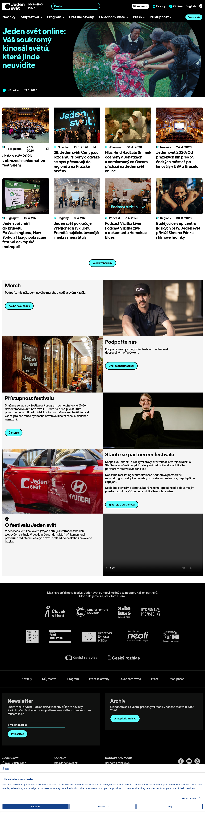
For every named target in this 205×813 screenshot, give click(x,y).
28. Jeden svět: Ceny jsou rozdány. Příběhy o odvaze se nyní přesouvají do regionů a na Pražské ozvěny (77, 161)
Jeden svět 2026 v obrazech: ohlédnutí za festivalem (23, 160)
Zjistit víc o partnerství (122, 509)
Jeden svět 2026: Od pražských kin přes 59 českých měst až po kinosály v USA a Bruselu (177, 159)
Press (137, 17)
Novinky (8, 17)
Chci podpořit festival (121, 370)
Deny (169, 806)
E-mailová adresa (18, 724)
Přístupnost (159, 17)
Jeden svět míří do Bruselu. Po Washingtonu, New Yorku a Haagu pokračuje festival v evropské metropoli (24, 239)
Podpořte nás (194, 17)
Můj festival (30, 17)
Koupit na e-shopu (19, 310)
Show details (189, 798)
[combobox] (75, 6)
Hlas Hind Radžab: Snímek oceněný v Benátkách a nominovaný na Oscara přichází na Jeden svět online (128, 161)
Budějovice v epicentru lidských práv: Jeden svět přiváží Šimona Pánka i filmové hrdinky (178, 235)
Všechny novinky (102, 267)
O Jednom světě (112, 17)
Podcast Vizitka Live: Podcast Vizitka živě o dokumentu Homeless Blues (126, 235)
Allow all (35, 806)
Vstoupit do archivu (125, 723)
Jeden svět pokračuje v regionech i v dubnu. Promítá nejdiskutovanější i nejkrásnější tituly (76, 235)
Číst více (14, 437)
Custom (103, 806)
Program (54, 17)
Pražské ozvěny (81, 17)
